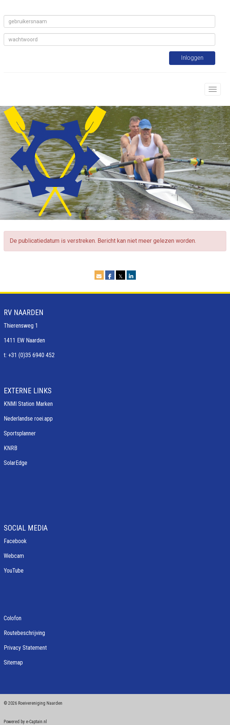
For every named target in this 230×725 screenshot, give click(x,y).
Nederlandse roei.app (28, 418)
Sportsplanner (20, 433)
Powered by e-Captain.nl (25, 721)
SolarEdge (15, 462)
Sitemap (13, 662)
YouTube (14, 570)
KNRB (10, 448)
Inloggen (192, 57)
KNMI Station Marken (28, 403)
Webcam (14, 555)
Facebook (15, 541)
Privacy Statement (25, 647)
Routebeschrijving (24, 632)
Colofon (12, 618)
